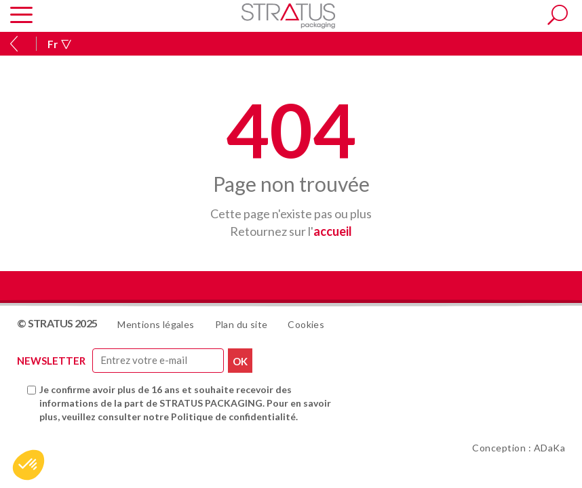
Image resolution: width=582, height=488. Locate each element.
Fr (59, 44)
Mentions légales (155, 324)
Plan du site (241, 324)
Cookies (306, 324)
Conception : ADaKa (518, 447)
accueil (332, 231)
